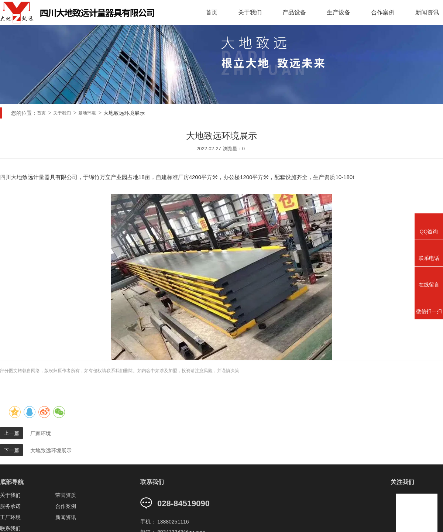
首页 (213, 12)
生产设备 (338, 12)
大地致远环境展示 (51, 450)
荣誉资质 (65, 495)
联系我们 (10, 528)
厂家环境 (40, 433)
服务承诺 (10, 506)
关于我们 (251, 12)
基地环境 (87, 113)
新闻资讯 (65, 517)
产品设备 (294, 12)
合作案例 (382, 12)
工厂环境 (10, 517)
